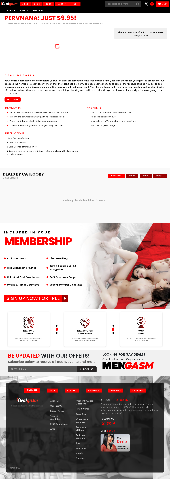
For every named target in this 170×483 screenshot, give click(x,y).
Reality (131, 176)
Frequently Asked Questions (85, 406)
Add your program (80, 440)
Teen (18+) (160, 176)
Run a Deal (81, 417)
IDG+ (75, 4)
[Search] (119, 4)
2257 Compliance (59, 427)
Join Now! (29, 310)
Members (116, 394)
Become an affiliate (81, 432)
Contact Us (56, 409)
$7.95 (37, 4)
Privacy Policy (57, 414)
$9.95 (49, 4)
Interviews (81, 452)
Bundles (72, 394)
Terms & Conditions (56, 421)
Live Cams (38, 10)
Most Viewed (115, 176)
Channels (93, 394)
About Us (55, 404)
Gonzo (145, 176)
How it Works (82, 412)
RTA (18, 472)
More (62, 4)
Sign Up (32, 394)
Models (11, 10)
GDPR (53, 432)
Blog (78, 447)
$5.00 (26, 4)
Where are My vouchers (83, 424)
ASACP (12, 472)
